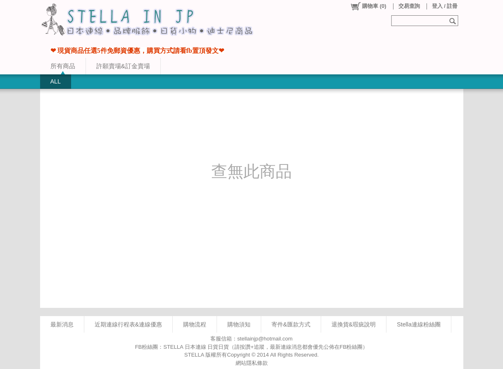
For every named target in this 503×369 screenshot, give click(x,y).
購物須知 (238, 324)
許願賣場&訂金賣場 (123, 65)
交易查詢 (409, 6)
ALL (55, 81)
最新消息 (62, 324)
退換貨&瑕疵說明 (353, 324)
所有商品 (62, 65)
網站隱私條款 (252, 363)
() (368, 6)
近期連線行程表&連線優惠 (128, 324)
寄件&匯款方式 (291, 324)
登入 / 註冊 (445, 6)
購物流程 (194, 324)
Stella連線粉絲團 (419, 324)
